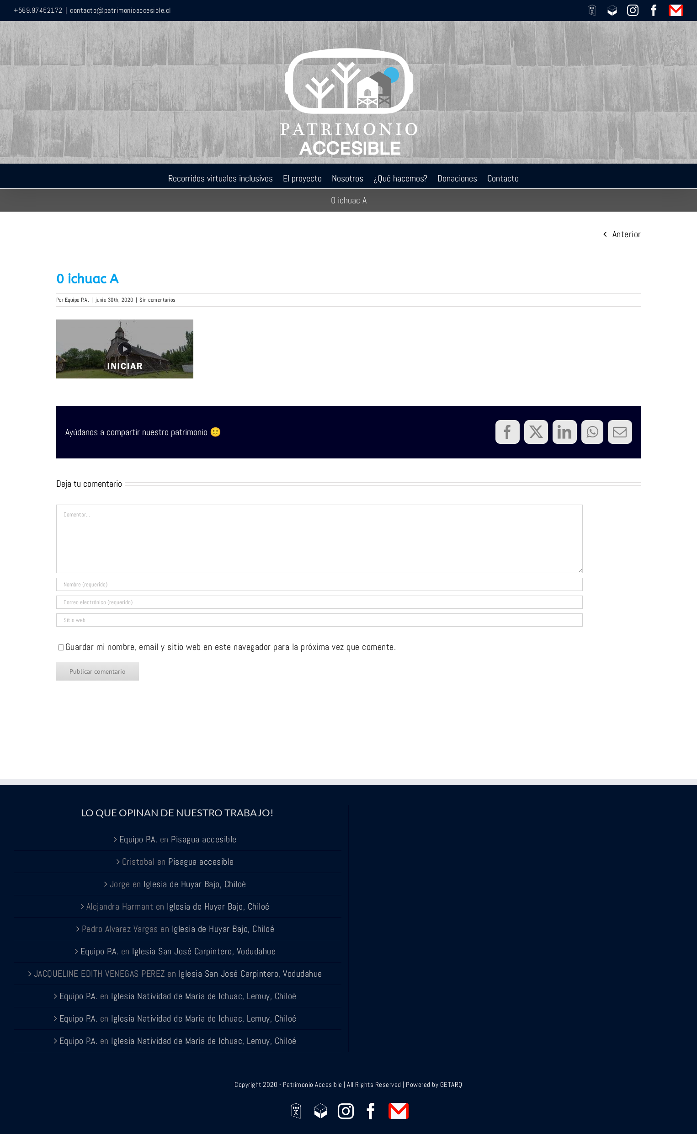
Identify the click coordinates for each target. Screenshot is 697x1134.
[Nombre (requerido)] (319, 584)
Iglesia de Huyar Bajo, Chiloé (195, 884)
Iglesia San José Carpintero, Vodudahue (204, 951)
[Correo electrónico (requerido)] (319, 602)
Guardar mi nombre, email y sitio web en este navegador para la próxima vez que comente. (230, 647)
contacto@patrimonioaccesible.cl (120, 10)
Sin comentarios (157, 299)
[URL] (319, 620)
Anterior (626, 234)
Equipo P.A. (77, 299)
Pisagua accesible (204, 839)
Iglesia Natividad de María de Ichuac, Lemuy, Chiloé (204, 996)
